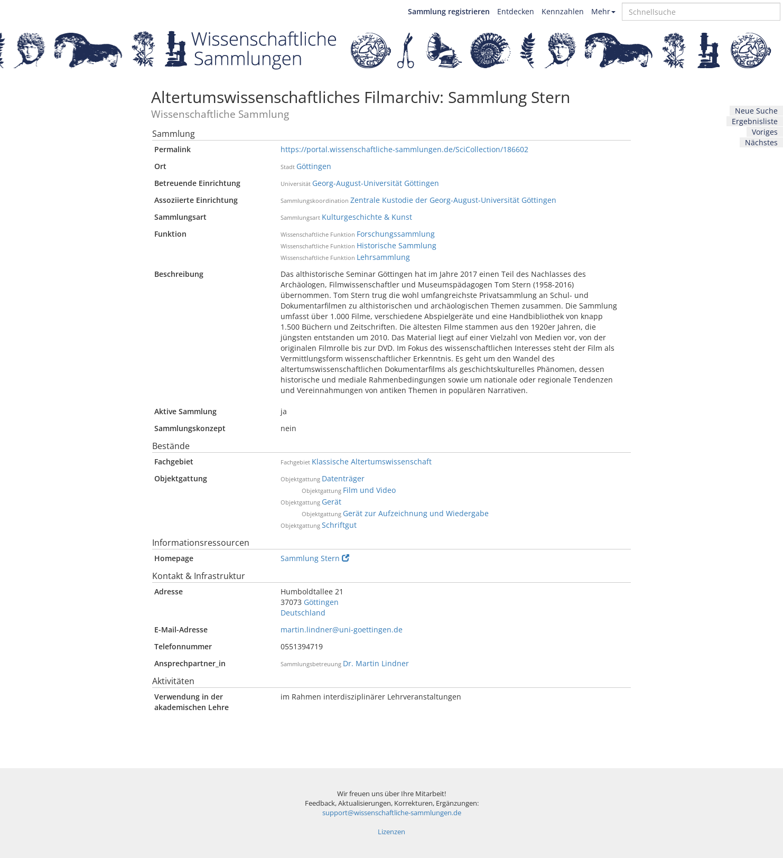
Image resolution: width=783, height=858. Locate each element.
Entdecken (515, 11)
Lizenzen (391, 831)
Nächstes (761, 142)
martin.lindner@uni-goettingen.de (342, 629)
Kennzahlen (563, 11)
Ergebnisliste (755, 121)
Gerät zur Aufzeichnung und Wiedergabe (416, 513)
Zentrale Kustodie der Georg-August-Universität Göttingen (453, 200)
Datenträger (343, 478)
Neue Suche (756, 111)
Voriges (765, 132)
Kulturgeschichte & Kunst (367, 217)
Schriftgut (339, 525)
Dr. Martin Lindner (376, 663)
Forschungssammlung (396, 234)
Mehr (603, 11)
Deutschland (303, 613)
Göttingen (313, 166)
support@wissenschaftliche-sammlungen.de (391, 812)
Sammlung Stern (315, 558)
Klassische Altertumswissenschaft (372, 461)
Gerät (331, 502)
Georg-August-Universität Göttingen (375, 183)
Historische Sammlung (396, 245)
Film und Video (369, 490)
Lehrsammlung (383, 257)
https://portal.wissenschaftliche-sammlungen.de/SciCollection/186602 (404, 149)
